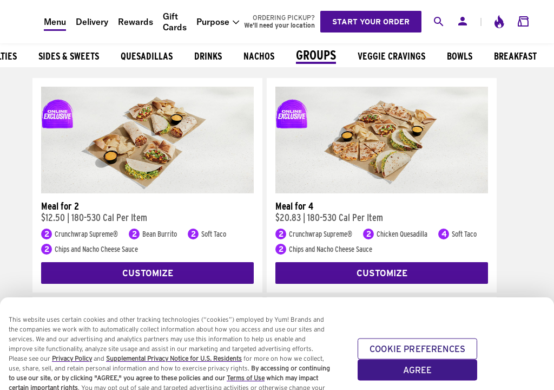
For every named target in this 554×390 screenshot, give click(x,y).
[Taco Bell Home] (22, 21)
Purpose (212, 21)
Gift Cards (175, 21)
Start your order (371, 21)
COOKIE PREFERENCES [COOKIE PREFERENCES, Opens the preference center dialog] (417, 354)
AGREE (417, 375)
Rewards (135, 21)
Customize (147, 273)
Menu (55, 21)
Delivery (92, 21)
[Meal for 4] (381, 190)
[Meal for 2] (147, 190)
